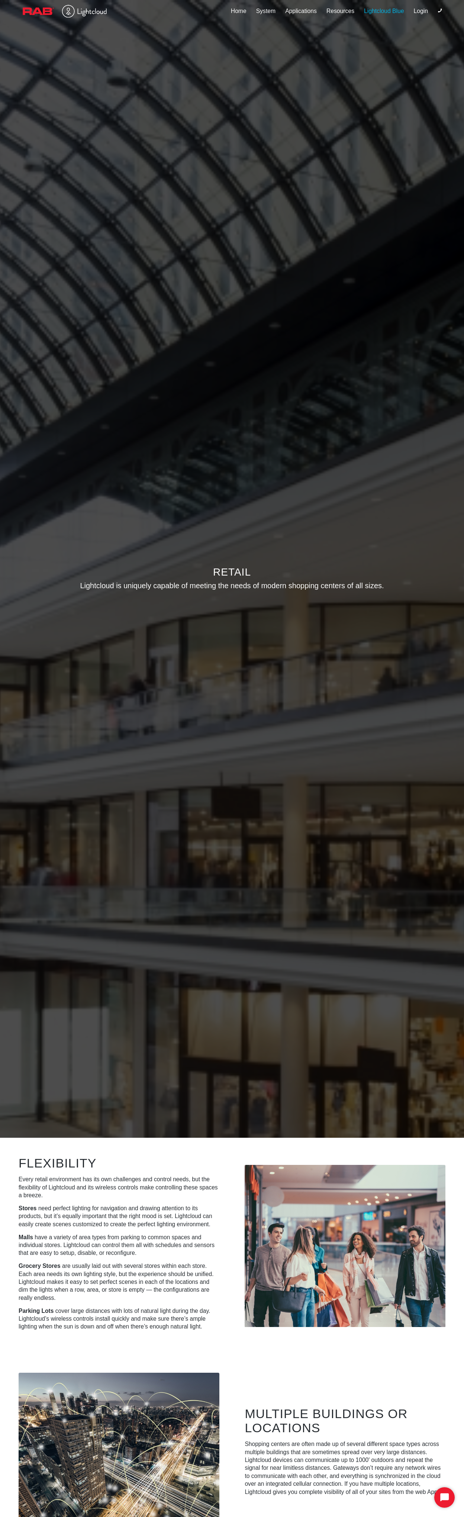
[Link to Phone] (439, 10)
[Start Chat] (444, 1497)
